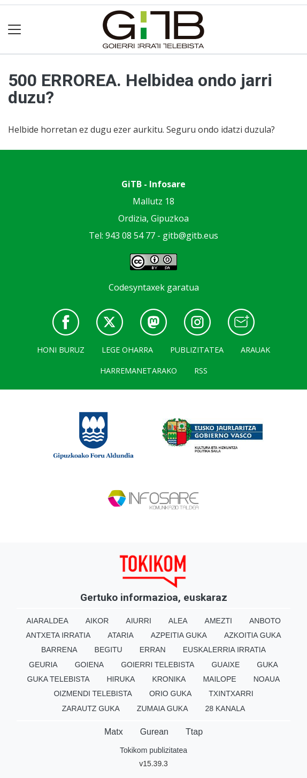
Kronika (169, 679)
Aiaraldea (47, 620)
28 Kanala (225, 708)
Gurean (154, 731)
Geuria (43, 664)
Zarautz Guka (91, 708)
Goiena (89, 664)
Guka (267, 664)
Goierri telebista (157, 664)
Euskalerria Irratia (224, 649)
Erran (153, 649)
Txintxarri (231, 693)
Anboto (265, 620)
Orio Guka (170, 693)
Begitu (108, 649)
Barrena (59, 649)
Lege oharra (127, 350)
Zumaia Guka (162, 708)
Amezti (218, 620)
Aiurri (138, 620)
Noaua (267, 679)
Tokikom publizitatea (153, 750)
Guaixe (225, 664)
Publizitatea (197, 350)
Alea (178, 620)
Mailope (219, 679)
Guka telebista (58, 679)
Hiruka (121, 679)
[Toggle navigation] (14, 29)
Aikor (97, 620)
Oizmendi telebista (92, 693)
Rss (201, 370)
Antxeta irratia (58, 635)
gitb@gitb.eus (190, 235)
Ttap (194, 731)
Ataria (121, 635)
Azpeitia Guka (179, 635)
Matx (113, 731)
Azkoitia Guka (252, 635)
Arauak (255, 350)
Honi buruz (61, 350)
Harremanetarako (138, 370)
